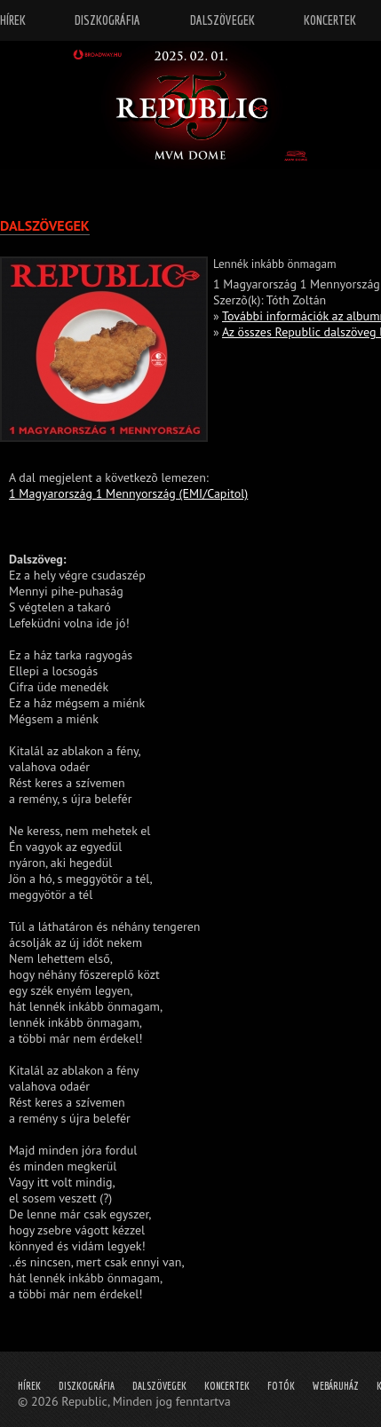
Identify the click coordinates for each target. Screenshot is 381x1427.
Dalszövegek (159, 1386)
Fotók (281, 1386)
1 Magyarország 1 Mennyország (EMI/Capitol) (128, 493)
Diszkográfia (87, 1386)
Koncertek (227, 1386)
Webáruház (336, 1386)
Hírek (29, 1386)
